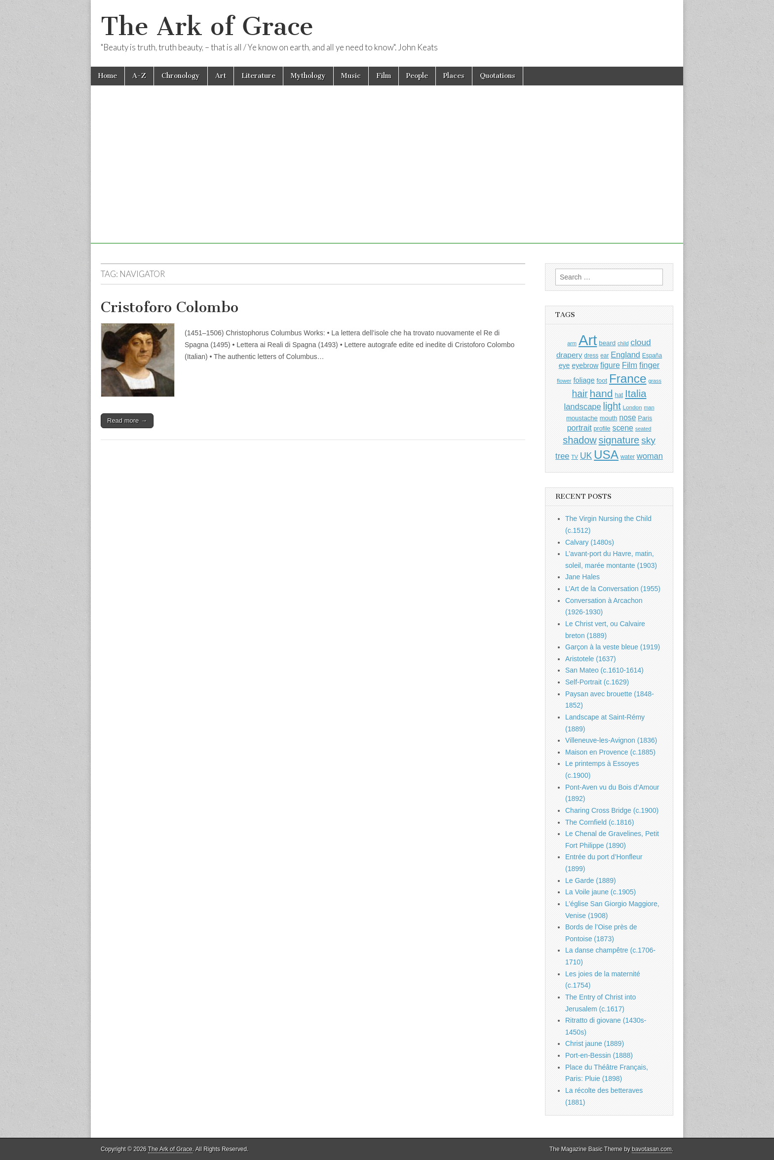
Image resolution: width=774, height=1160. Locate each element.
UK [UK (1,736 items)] (586, 456)
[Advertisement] (387, 174)
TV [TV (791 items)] (574, 457)
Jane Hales (582, 577)
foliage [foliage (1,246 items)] (583, 380)
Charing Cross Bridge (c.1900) (611, 810)
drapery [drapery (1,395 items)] (569, 355)
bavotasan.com (652, 1149)
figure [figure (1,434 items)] (610, 365)
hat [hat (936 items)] (619, 395)
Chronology (180, 76)
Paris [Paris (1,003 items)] (645, 418)
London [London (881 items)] (632, 407)
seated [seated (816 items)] (643, 429)
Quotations (497, 76)
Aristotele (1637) (590, 659)
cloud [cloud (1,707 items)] (640, 342)
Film (383, 76)
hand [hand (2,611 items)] (601, 393)
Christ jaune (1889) (594, 1043)
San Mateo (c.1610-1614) (604, 670)
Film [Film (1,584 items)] (629, 365)
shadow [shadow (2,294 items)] (580, 440)
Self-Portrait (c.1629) (597, 682)
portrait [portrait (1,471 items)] (579, 427)
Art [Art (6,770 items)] (588, 340)
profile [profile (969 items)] (602, 428)
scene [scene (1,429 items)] (622, 428)
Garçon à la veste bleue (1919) (612, 647)
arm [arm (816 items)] (572, 343)
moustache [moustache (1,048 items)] (582, 418)
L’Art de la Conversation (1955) (612, 589)
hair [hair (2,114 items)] (580, 394)
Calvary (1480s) (589, 542)
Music (351, 76)
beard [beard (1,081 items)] (607, 343)
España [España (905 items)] (652, 355)
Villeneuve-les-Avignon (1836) (611, 740)
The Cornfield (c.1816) (599, 822)
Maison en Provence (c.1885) (610, 752)
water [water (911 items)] (627, 456)
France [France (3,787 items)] (628, 378)
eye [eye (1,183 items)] (564, 365)
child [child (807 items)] (623, 343)
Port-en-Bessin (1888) (599, 1055)
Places (453, 76)
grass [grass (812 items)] (654, 381)
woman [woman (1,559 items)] (650, 455)
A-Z (139, 76)
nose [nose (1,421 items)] (627, 417)
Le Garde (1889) (590, 880)
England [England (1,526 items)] (625, 354)
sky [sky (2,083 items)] (648, 440)
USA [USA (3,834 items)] (606, 454)
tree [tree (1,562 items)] (562, 455)
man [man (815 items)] (649, 407)
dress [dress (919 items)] (591, 355)
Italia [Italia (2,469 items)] (635, 393)
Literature (258, 76)
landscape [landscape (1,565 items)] (582, 406)
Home (107, 76)
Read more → (127, 420)
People (417, 76)
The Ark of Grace (207, 26)
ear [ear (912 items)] (604, 355)
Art (220, 76)
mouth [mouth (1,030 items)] (609, 418)
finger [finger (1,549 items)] (649, 364)
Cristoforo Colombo (169, 307)
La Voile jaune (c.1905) (600, 892)
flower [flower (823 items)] (564, 381)
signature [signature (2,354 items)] (619, 440)
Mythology (308, 76)
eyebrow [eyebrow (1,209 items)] (585, 365)
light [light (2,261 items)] (612, 405)
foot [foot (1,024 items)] (602, 380)
